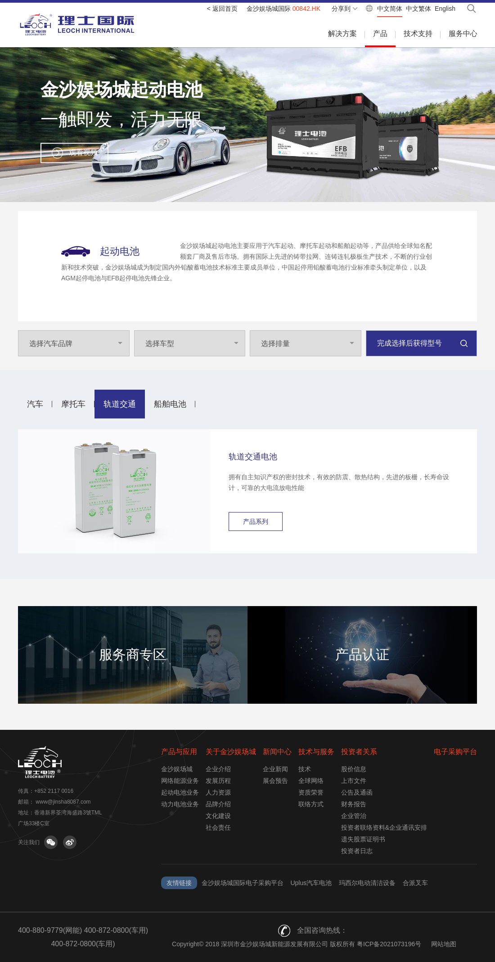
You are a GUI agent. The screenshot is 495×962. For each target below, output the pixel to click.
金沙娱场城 (177, 769)
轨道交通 (120, 404)
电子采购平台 (455, 751)
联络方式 (311, 804)
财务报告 (353, 804)
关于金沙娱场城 (231, 751)
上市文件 (353, 780)
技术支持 (418, 33)
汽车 (35, 404)
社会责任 (218, 827)
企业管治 (353, 815)
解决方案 (342, 33)
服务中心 (463, 33)
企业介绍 (218, 769)
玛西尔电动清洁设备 (367, 882)
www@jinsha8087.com (63, 802)
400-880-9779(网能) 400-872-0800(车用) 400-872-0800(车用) (83, 937)
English (445, 8)
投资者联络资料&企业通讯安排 (384, 827)
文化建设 (218, 815)
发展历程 (218, 780)
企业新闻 (275, 769)
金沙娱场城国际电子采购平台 (243, 882)
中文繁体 (418, 8)
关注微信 (51, 842)
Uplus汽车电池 (311, 882)
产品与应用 (179, 751)
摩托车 (73, 404)
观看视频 (83, 152)
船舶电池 (170, 404)
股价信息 (353, 769)
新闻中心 (277, 751)
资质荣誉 (311, 792)
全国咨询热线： (322, 930)
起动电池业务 (180, 792)
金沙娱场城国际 (283, 8)
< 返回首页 (222, 8)
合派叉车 (415, 882)
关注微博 (69, 842)
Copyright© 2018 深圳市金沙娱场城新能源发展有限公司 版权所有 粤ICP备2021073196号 (296, 944)
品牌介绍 (218, 804)
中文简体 (389, 8)
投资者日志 (357, 850)
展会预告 (275, 780)
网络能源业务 (180, 780)
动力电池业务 (180, 804)
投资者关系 (359, 751)
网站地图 (443, 944)
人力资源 (218, 792)
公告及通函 (357, 792)
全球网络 (311, 780)
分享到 (341, 8)
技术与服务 (316, 751)
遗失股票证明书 (363, 839)
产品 (380, 33)
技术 (304, 769)
